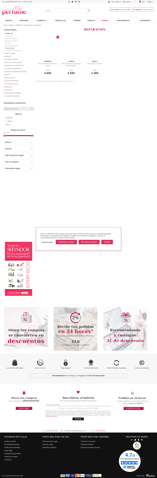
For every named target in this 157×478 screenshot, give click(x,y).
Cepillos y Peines (12, 41)
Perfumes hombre (87, 444)
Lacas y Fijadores (12, 38)
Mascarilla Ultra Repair (95, 63)
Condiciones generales (12, 453)
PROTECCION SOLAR (13, 62)
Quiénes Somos (10, 441)
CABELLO (19, 25)
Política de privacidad (12, 447)
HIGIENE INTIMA (11, 59)
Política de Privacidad (51, 416)
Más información (47, 242)
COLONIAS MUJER (12, 96)
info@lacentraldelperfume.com (75, 431)
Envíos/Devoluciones (11, 444)
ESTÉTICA (9, 90)
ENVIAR (78, 419)
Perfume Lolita (48, 444)
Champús (9, 36)
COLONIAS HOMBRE (13, 93)
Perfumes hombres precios (90, 447)
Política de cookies (11, 457)
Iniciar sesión (115, 2)
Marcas (8, 20)
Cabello (91, 20)
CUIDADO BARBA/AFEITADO (16, 72)
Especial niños (10, 53)
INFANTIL (8, 87)
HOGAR (8, 56)
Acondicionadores (12, 46)
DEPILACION (10, 78)
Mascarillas (28, 25)
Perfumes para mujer (50, 441)
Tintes (8, 43)
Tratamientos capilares (14, 50)
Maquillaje (60, 20)
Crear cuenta (126, 2)
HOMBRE (77, 20)
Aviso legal (8, 450)
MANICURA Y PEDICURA (14, 65)
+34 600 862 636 (11, 2)
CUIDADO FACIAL (12, 84)
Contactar (7, 460)
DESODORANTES (12, 81)
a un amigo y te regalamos (78, 375)
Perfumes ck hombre (88, 441)
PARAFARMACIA (123, 20)
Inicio (5, 25)
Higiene (105, 20)
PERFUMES (24, 20)
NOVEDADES (145, 20)
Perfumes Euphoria (49, 447)
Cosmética (41, 20)
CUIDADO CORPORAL (13, 68)
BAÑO (7, 75)
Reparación (37, 25)
